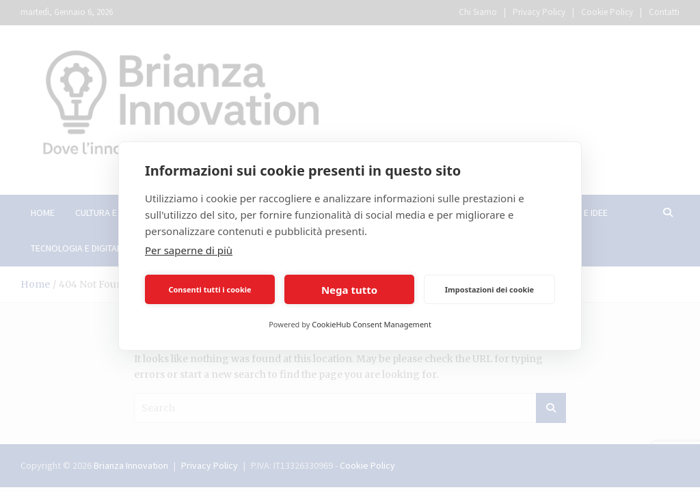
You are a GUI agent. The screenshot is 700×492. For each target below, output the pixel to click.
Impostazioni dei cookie (489, 289)
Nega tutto (349, 290)
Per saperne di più (188, 250)
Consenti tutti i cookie (209, 289)
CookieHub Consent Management (371, 324)
